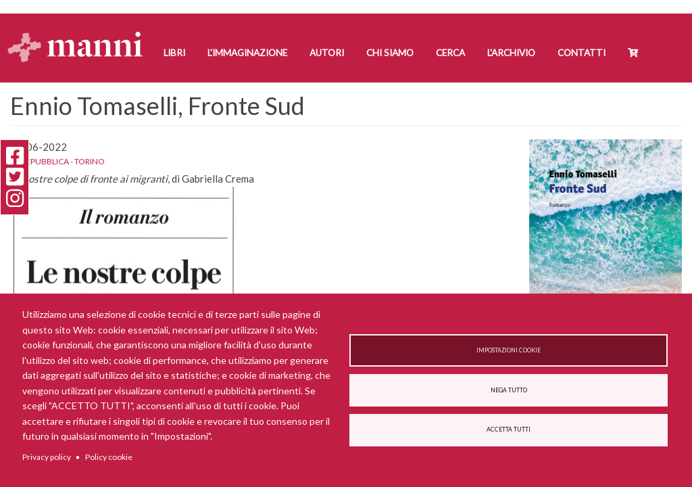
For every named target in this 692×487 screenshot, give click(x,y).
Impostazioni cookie (508, 350)
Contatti (582, 52)
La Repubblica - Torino (57, 161)
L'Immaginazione (247, 52)
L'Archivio (511, 52)
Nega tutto (509, 390)
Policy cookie (108, 457)
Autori (327, 52)
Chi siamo (390, 52)
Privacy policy (46, 457)
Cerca (450, 52)
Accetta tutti (508, 429)
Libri (174, 52)
